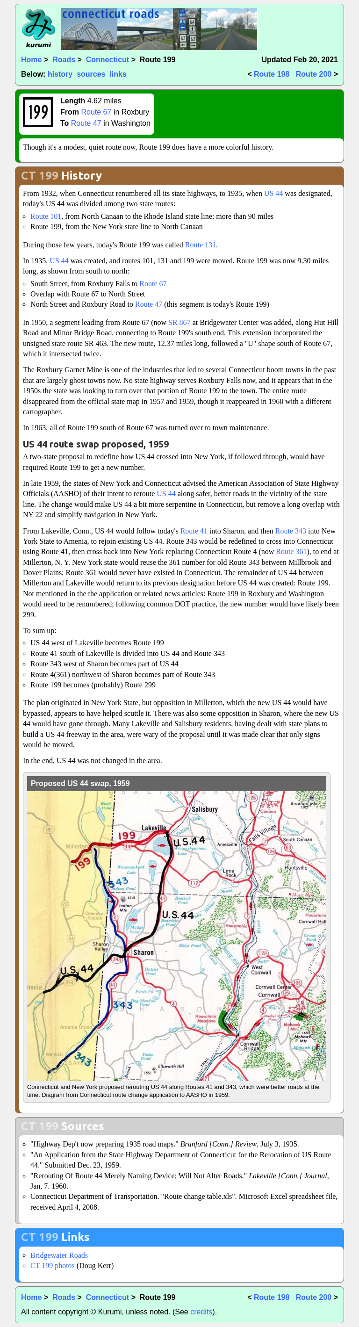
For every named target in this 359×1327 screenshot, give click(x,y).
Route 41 (194, 531)
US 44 (273, 193)
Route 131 (200, 245)
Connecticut (107, 60)
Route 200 (313, 74)
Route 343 (290, 531)
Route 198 (271, 74)
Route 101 (45, 216)
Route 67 (96, 112)
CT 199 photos (52, 1265)
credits (201, 1312)
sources (91, 74)
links (117, 74)
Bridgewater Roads (59, 1255)
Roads (63, 60)
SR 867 (179, 322)
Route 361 (291, 551)
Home (31, 60)
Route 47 (86, 123)
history (60, 74)
